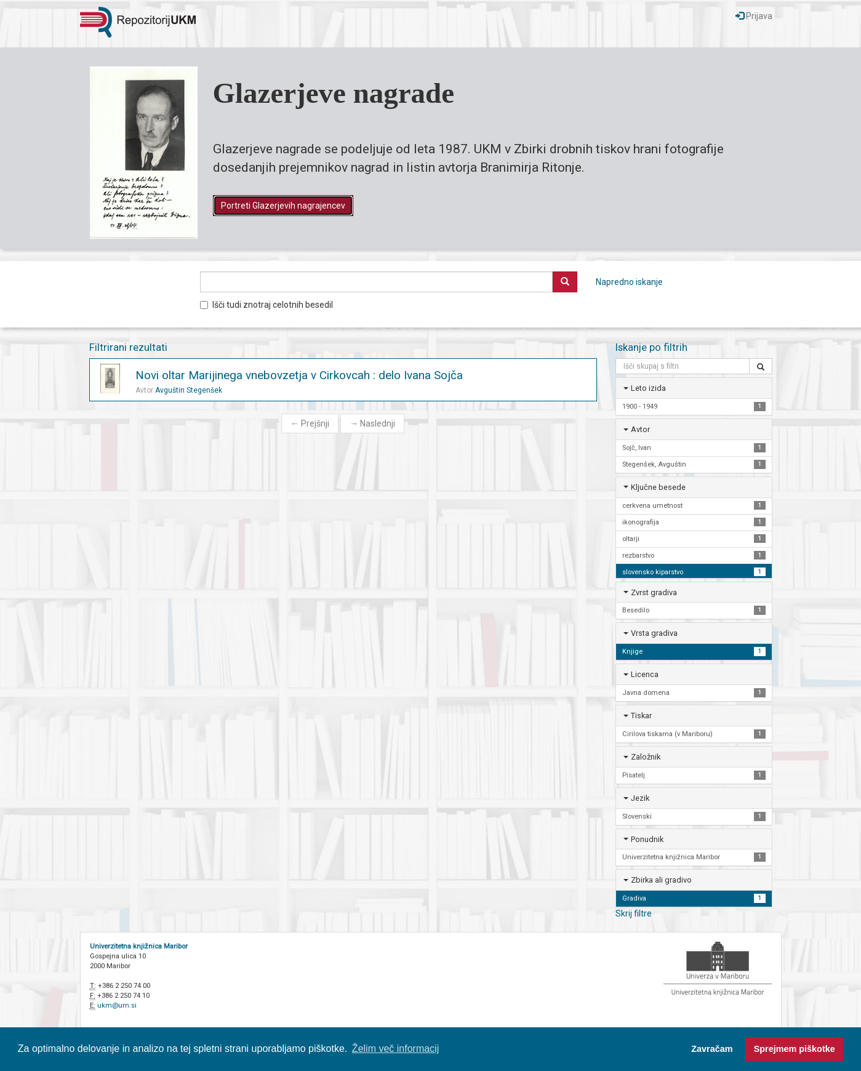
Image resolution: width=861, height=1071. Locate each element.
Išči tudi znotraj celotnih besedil (266, 305)
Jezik (640, 798)
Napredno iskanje (629, 282)
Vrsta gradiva (654, 633)
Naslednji (372, 423)
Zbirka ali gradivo (661, 879)
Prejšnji (309, 423)
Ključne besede (658, 487)
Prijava (753, 16)
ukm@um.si (117, 1005)
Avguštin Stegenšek (188, 390)
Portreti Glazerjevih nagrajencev (283, 206)
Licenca (645, 674)
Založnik (645, 756)
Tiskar (641, 715)
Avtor (640, 429)
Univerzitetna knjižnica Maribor (139, 946)
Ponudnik (647, 839)
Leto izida (648, 388)
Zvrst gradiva (654, 592)
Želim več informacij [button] (395, 1048)
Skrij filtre (633, 913)
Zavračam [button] (711, 1049)
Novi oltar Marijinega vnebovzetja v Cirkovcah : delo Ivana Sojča (299, 375)
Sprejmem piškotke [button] (794, 1049)
